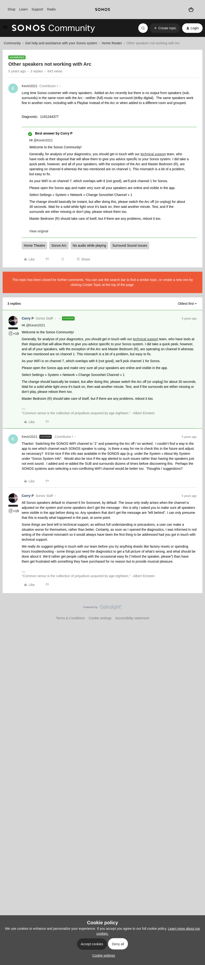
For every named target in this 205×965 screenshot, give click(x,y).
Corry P (28, 318)
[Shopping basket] (191, 9)
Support (37, 9)
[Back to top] (195, 611)
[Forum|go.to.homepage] (53, 28)
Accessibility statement (132, 618)
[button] (5, 29)
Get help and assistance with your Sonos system (61, 43)
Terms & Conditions (70, 618)
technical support (153, 154)
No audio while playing (89, 245)
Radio (51, 9)
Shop (11, 9)
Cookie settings (100, 618)
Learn (23, 9)
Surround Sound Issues (129, 245)
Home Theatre (34, 245)
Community (12, 43)
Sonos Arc (59, 245)
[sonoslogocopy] (102, 9)
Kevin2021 (29, 86)
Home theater (112, 43)
